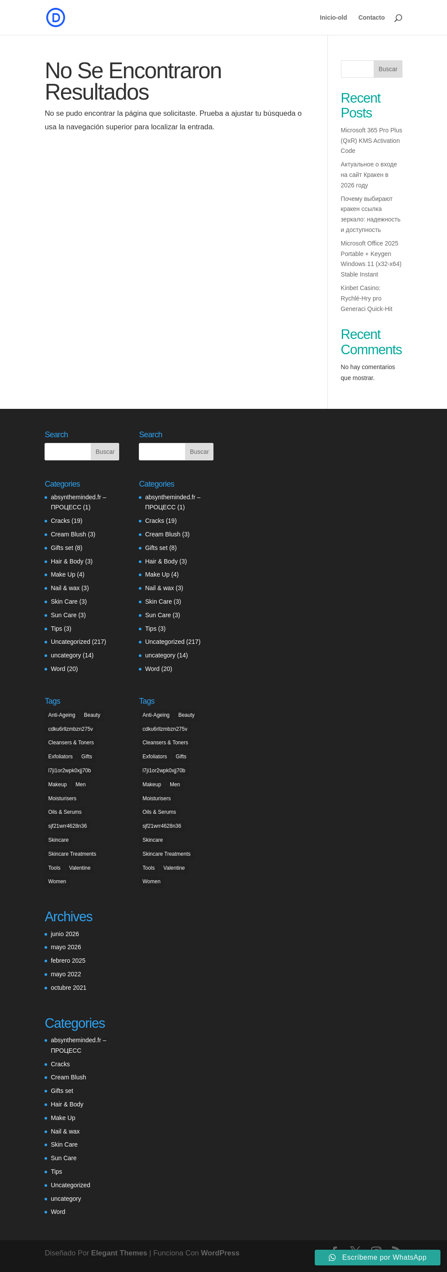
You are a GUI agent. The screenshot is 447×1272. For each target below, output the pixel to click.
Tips (56, 628)
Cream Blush (68, 534)
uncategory (66, 655)
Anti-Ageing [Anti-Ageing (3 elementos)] (61, 715)
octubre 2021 (68, 987)
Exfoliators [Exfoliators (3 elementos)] (60, 757)
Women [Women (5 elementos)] (57, 881)
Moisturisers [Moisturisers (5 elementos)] (62, 798)
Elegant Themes (119, 1253)
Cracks (60, 520)
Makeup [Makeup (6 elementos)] (57, 784)
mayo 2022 (66, 974)
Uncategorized (70, 641)
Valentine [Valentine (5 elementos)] (79, 868)
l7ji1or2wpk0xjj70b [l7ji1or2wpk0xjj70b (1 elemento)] (69, 770)
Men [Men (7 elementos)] (81, 784)
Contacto (371, 17)
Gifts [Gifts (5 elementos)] (86, 757)
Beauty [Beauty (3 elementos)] (92, 715)
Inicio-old (333, 17)
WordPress (220, 1253)
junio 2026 (65, 933)
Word (58, 668)
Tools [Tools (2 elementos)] (54, 868)
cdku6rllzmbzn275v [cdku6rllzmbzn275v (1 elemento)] (70, 729)
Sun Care (63, 615)
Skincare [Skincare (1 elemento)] (58, 840)
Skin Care (64, 601)
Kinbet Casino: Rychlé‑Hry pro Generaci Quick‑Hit (366, 298)
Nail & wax (65, 587)
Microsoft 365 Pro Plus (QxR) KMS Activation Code (371, 141)
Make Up (63, 574)
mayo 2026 (66, 947)
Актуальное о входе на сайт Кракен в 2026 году (369, 175)
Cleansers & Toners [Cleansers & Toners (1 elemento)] (71, 743)
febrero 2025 (68, 960)
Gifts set (62, 547)
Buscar (388, 69)
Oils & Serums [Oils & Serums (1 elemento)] (65, 812)
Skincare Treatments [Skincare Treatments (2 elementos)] (72, 854)
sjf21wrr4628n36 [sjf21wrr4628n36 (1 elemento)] (67, 826)
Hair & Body (67, 561)
